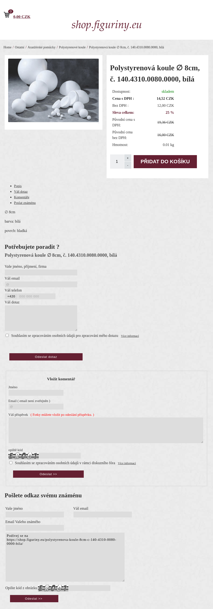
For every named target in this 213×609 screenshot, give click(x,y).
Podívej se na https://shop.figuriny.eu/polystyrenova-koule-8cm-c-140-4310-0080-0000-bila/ (65, 557)
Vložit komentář (61, 379)
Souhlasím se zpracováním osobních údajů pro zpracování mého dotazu (64, 336)
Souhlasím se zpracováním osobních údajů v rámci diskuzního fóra (65, 463)
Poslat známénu (25, 203)
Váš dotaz (21, 191)
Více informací (130, 336)
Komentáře (21, 197)
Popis (18, 186)
